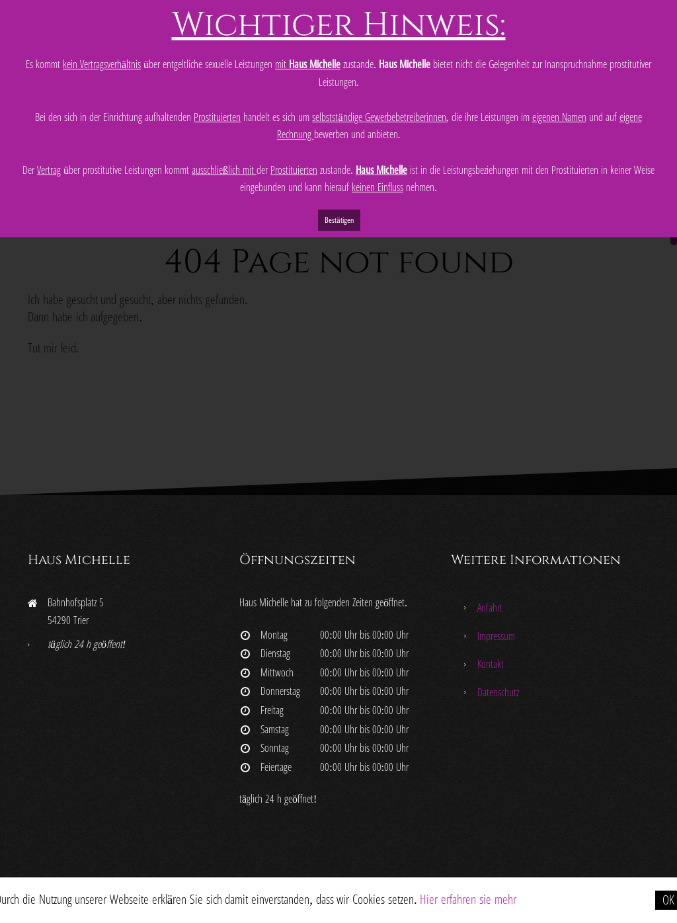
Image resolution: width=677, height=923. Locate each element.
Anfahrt (489, 607)
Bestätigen (339, 219)
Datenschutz (498, 692)
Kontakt (490, 664)
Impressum (496, 636)
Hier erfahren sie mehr (468, 899)
